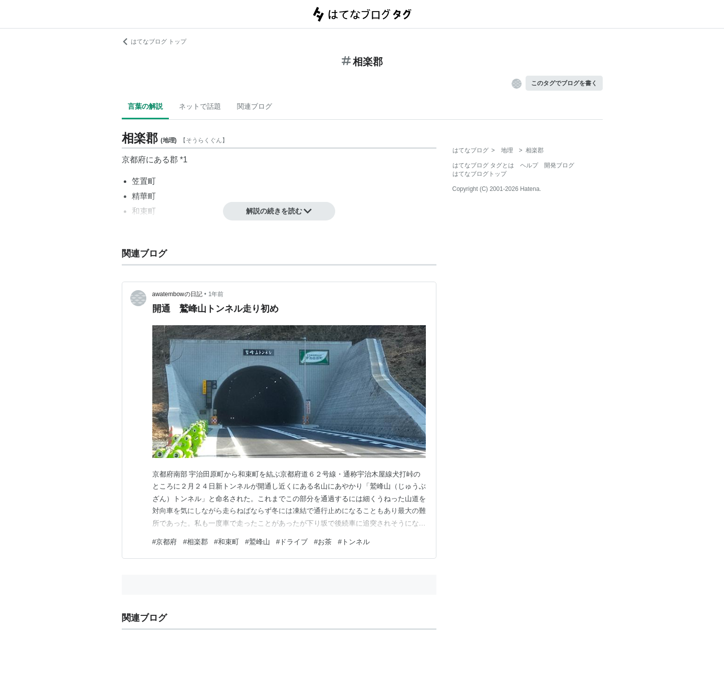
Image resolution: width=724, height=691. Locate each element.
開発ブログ (559, 165)
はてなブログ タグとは (483, 165)
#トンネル (354, 542)
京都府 (134, 159)
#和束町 (226, 542)
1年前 (216, 294)
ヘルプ (529, 165)
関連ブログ (254, 106)
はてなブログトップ (479, 173)
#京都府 (164, 542)
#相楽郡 (195, 542)
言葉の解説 (145, 106)
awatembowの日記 (177, 294)
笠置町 (144, 181)
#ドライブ (292, 542)
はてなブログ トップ (154, 41)
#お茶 (323, 542)
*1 (183, 159)
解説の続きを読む (279, 211)
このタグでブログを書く (564, 83)
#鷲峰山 (257, 542)
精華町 (144, 196)
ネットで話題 (200, 106)
